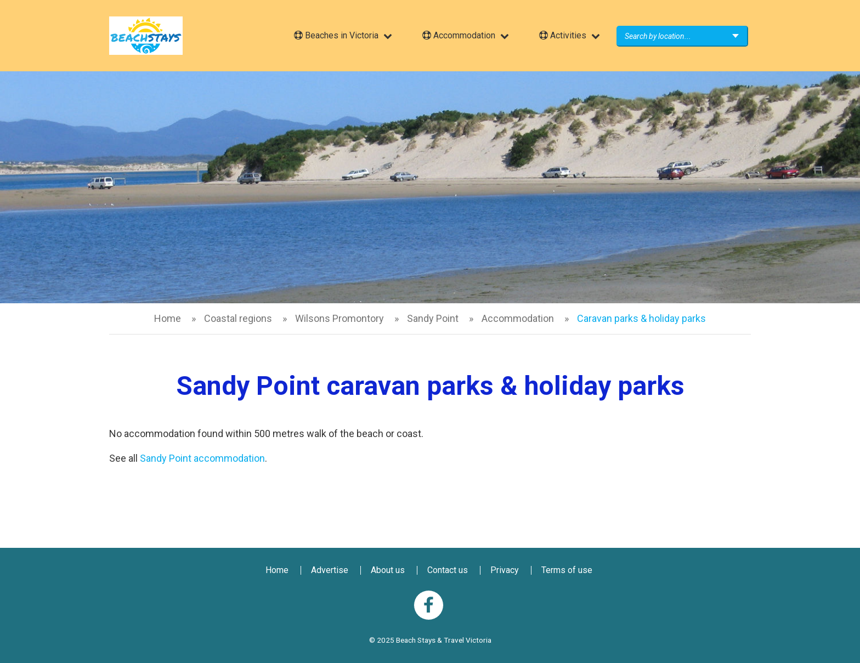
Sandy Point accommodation (202, 458)
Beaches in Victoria (336, 35)
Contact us (447, 570)
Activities (562, 35)
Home (167, 318)
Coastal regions (238, 318)
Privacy (504, 570)
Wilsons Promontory (339, 318)
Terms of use (566, 570)
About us (388, 570)
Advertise (329, 570)
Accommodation (458, 35)
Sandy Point (433, 318)
